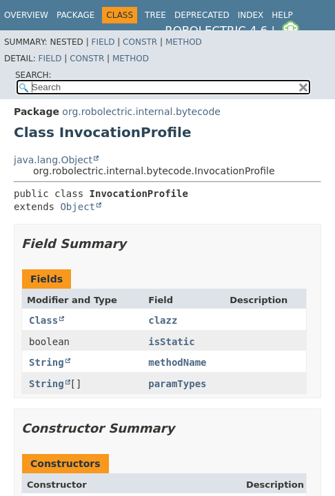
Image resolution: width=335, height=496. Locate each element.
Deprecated (202, 15)
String (46, 362)
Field (102, 42)
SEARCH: (33, 75)
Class (43, 320)
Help (282, 15)
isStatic (171, 341)
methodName (177, 362)
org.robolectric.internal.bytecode (141, 111)
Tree (155, 15)
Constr (140, 42)
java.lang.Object (53, 159)
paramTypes (177, 383)
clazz (162, 320)
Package (75, 15)
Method (183, 42)
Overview (26, 15)
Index (251, 15)
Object (77, 206)
